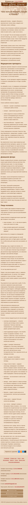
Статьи (16, 460)
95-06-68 (18, 1)
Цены (23, 458)
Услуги (19, 458)
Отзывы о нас (13, 458)
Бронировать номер (12, 493)
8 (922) (15, 478)
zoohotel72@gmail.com (10, 483)
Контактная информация (14, 462)
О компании (6, 458)
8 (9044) (17, 468)
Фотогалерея (6, 460)
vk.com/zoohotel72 (19, 486)
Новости (12, 460)
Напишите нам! (12, 490)
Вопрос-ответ (22, 460)
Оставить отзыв (12, 496)
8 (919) (14, 473)
